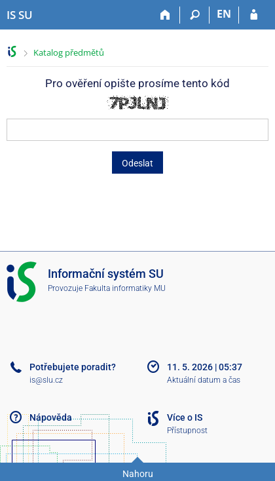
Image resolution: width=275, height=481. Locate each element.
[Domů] (165, 15)
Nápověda (50, 417)
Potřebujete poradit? (72, 367)
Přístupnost (187, 430)
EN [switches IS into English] (224, 14)
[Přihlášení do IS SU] (253, 15)
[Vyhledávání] (195, 15)
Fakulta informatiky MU (125, 288)
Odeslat (137, 163)
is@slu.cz (46, 380)
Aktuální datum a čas (203, 380)
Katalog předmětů (68, 52)
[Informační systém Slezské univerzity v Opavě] (20, 15)
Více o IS (184, 417)
